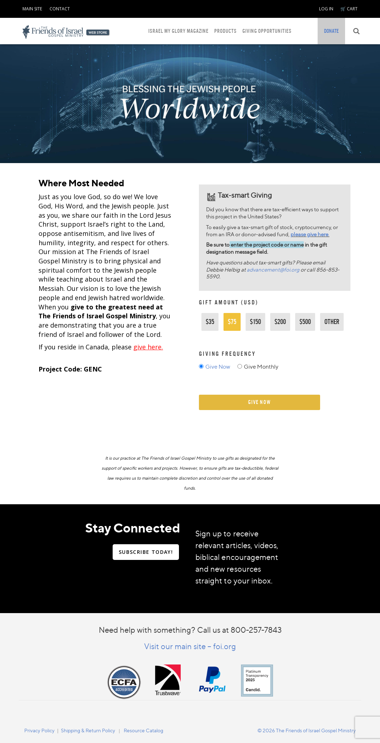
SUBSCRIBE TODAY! (146, 552)
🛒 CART (349, 9)
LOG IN (326, 9)
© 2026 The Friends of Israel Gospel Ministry (306, 730)
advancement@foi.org (273, 269)
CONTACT (60, 9)
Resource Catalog (143, 730)
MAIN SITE (32, 9)
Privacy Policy (39, 730)
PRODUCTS (225, 31)
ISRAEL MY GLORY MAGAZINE (178, 31)
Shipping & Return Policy (88, 730)
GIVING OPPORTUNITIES (267, 31)
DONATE (331, 31)
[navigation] (32, 7)
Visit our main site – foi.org (190, 646)
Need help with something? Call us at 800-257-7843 (190, 630)
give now (259, 402)
